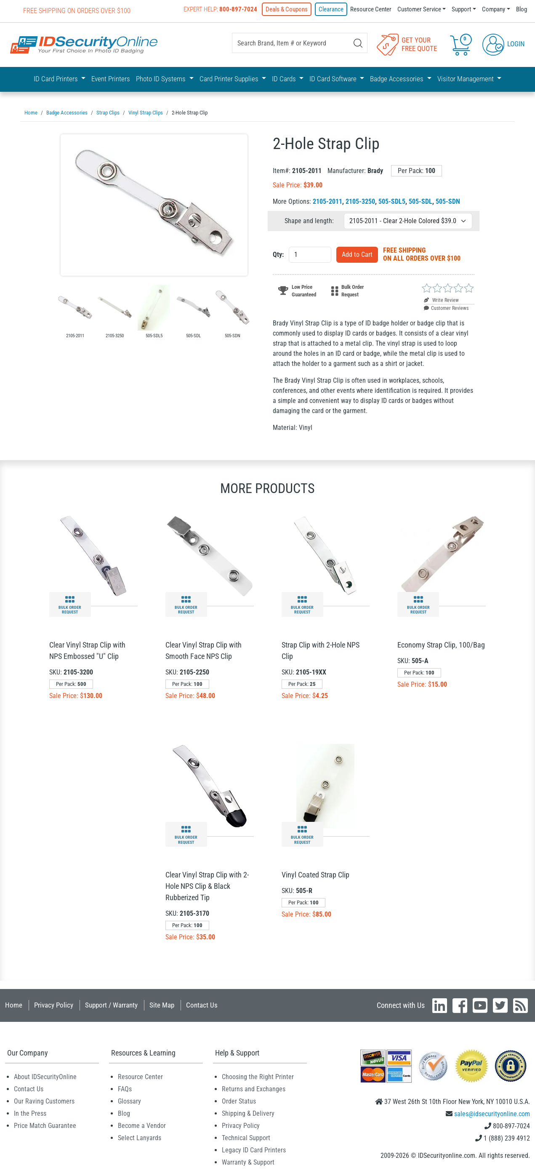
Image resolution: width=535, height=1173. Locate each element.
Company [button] (493, 9)
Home (13, 1004)
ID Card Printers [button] (57, 79)
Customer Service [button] (419, 9)
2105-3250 (360, 201)
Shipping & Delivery (248, 1113)
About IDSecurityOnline (45, 1076)
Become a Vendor (142, 1125)
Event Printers (110, 79)
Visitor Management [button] (466, 79)
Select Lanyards (139, 1137)
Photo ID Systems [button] (161, 79)
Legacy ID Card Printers (254, 1149)
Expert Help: (220, 9)
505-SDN (448, 201)
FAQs (125, 1088)
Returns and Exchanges (253, 1088)
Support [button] (461, 9)
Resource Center (370, 9)
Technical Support (246, 1137)
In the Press (30, 1113)
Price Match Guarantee (45, 1125)
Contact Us (202, 1004)
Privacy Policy (53, 1004)
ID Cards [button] (285, 79)
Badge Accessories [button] (397, 79)
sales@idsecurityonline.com (492, 1113)
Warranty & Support (248, 1161)
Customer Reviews (446, 307)
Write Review (441, 299)
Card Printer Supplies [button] (230, 79)
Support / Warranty (111, 1004)
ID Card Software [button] (333, 79)
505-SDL (420, 201)
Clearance (331, 9)
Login (503, 44)
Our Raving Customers (44, 1100)
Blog (521, 9)
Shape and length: (309, 220)
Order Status (239, 1100)
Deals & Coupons (287, 9)
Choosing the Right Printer (258, 1076)
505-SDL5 (391, 201)
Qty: (278, 254)
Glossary (129, 1100)
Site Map (161, 1004)
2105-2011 (327, 201)
